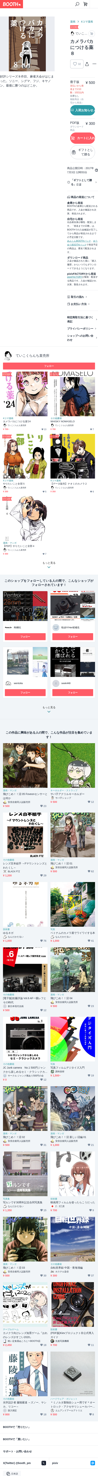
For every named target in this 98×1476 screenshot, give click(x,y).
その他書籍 (56, 418)
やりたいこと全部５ (14, 483)
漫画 (72, 21)
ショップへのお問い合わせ (80, 337)
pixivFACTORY (74, 277)
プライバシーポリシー (80, 328)
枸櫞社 (17, 627)
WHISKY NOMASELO (62, 421)
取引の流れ (77, 296)
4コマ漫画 (87, 21)
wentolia (18, 683)
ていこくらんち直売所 (32, 356)
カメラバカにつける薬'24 (17, 421)
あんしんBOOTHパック (79, 241)
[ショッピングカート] (85, 4)
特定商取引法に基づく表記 (80, 319)
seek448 (66, 683)
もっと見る (49, 710)
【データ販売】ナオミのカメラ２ (68, 483)
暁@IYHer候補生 (70, 627)
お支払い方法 (79, 304)
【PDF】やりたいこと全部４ (19, 546)
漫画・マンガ (9, 543)
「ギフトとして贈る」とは (81, 182)
